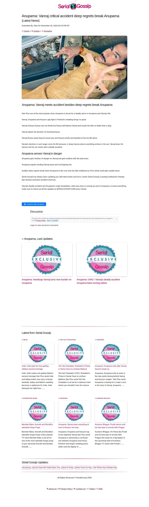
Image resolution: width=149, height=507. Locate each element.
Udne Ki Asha (67, 468)
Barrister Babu (30, 398)
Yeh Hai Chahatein (68, 340)
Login (32, 225)
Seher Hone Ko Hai (83, 468)
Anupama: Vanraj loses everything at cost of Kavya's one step (73, 425)
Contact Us (79, 489)
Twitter (91, 489)
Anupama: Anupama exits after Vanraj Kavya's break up (110, 367)
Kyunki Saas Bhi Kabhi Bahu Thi (46, 468)
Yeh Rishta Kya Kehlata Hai (104, 468)
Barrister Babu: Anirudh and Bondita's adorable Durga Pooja (37, 425)
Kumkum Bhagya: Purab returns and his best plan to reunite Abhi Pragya (110, 425)
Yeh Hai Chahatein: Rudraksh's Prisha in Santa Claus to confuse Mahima (74, 367)
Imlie (25, 340)
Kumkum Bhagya (103, 398)
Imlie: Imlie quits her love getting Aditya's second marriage (35, 367)
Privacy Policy (40, 220)
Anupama (47, 31)
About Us (52, 489)
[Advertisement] (74, 307)
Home (26, 31)
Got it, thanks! (52, 220)
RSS (99, 489)
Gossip (35, 31)
